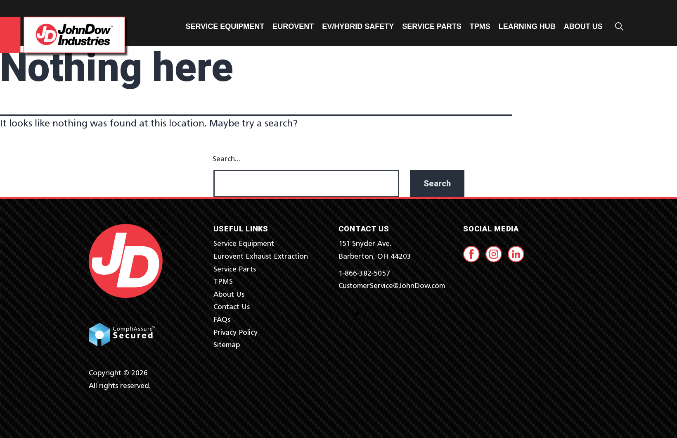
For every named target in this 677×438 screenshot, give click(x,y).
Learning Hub (527, 26)
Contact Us (231, 307)
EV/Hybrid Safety (358, 26)
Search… (227, 159)
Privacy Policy (235, 332)
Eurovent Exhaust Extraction (260, 256)
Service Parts (431, 26)
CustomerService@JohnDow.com (391, 286)
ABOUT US (583, 26)
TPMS (480, 26)
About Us (228, 294)
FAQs (221, 320)
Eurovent (293, 26)
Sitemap (226, 345)
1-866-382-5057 (364, 273)
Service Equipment (225, 26)
